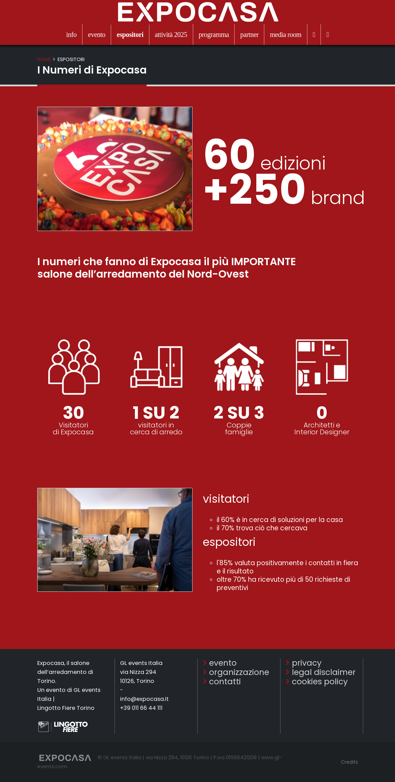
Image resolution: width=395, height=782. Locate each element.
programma (214, 34)
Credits (348, 762)
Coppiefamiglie (239, 428)
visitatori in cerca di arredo (156, 428)
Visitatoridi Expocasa (73, 428)
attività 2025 (171, 34)
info (71, 34)
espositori (130, 34)
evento (96, 34)
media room (285, 34)
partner (249, 34)
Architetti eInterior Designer (321, 428)
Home (44, 59)
